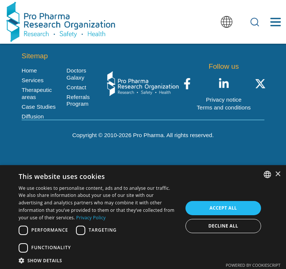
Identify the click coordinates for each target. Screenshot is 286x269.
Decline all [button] (223, 226)
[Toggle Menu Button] (275, 22)
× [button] (277, 174)
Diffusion (33, 116)
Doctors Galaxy (76, 73)
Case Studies (38, 106)
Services (33, 80)
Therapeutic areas (37, 93)
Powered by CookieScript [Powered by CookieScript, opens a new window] (253, 265)
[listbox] (267, 174)
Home (29, 70)
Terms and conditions (224, 107)
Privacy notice (224, 99)
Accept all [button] (223, 208)
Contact (76, 87)
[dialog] (143, 217)
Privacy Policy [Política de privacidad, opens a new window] (91, 217)
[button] (98, 260)
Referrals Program (78, 100)
